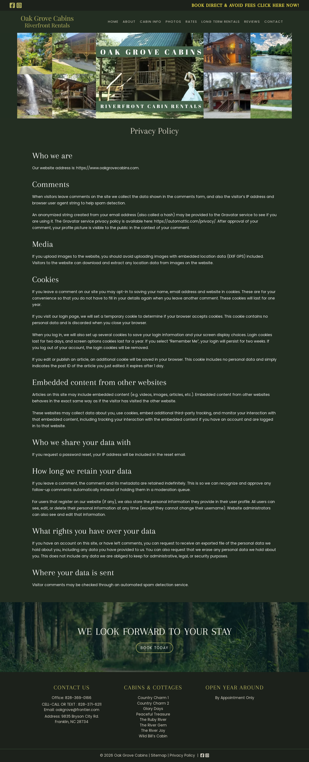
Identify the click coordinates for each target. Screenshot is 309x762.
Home (113, 21)
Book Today (154, 647)
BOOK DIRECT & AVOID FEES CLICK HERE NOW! (245, 5)
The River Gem (153, 725)
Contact (273, 21)
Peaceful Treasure (153, 714)
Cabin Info (150, 21)
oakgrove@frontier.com (77, 709)
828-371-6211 (89, 704)
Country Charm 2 (153, 703)
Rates (191, 21)
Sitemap (159, 755)
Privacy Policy (182, 755)
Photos (173, 21)
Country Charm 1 (153, 697)
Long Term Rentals (220, 21)
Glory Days (153, 708)
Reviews (252, 21)
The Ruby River (153, 719)
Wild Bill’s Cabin (153, 736)
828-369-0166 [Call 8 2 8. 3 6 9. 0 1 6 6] (78, 697)
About (129, 21)
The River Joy (153, 730)
